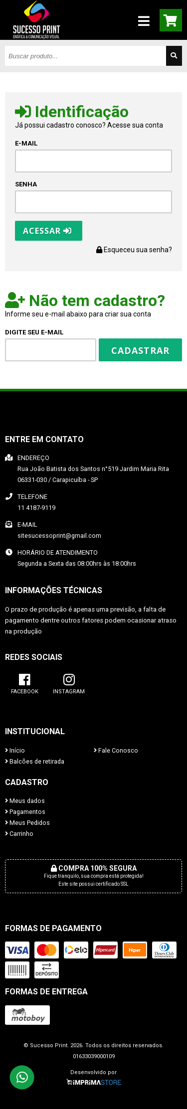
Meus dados (25, 800)
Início (15, 750)
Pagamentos (25, 811)
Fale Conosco (116, 750)
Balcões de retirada (34, 761)
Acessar (47, 230)
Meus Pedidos (27, 822)
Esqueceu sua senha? (134, 250)
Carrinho (19, 833)
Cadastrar (140, 350)
